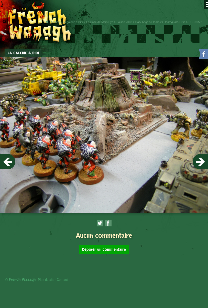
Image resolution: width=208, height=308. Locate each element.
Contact (62, 280)
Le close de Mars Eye (99, 22)
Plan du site (46, 280)
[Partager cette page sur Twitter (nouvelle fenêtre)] (100, 223)
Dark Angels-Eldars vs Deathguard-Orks (160, 22)
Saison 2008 (124, 22)
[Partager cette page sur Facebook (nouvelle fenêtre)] (108, 223)
